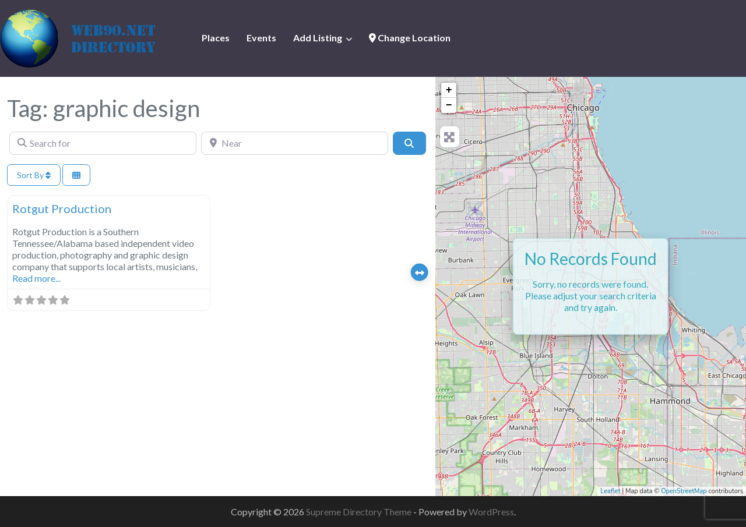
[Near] (294, 143)
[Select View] (76, 175)
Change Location (410, 37)
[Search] (409, 143)
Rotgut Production (61, 208)
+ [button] (449, 90)
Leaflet (610, 491)
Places (216, 37)
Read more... (36, 278)
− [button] (449, 105)
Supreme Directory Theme (359, 511)
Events (261, 37)
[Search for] (102, 143)
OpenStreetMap (684, 491)
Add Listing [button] (317, 37)
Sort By (34, 175)
